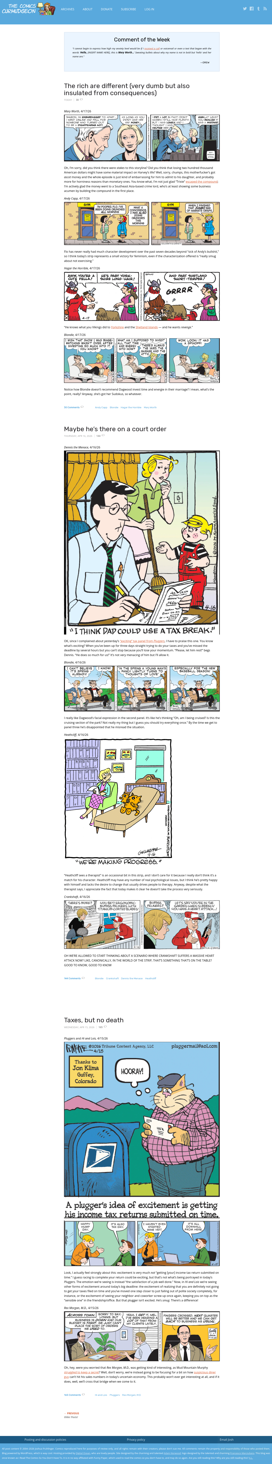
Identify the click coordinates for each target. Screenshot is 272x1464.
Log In (149, 9)
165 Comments (72, 1395)
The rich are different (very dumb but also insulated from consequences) (127, 89)
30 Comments (72, 407)
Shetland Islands (147, 327)
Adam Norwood (172, 1453)
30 (77, 99)
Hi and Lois (101, 1395)
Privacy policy (136, 1440)
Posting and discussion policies (45, 1440)
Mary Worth (150, 407)
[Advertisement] (130, 1002)
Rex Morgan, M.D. (131, 1395)
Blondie (114, 407)
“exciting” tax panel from (142, 641)
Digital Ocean (83, 1453)
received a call (152, 48)
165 (100, 1027)
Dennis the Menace (132, 978)
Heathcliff (150, 978)
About (87, 9)
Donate (107, 9)
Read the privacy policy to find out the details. (239, 1441)
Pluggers (115, 1395)
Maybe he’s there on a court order (115, 429)
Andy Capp (101, 407)
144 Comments (72, 978)
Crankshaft (112, 978)
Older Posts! (71, 1417)
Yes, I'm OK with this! (241, 1450)
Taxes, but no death (94, 1020)
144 (98, 436)
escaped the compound (201, 182)
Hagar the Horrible (131, 407)
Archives (67, 9)
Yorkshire (117, 327)
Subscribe (128, 9)
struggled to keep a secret (81, 1372)
